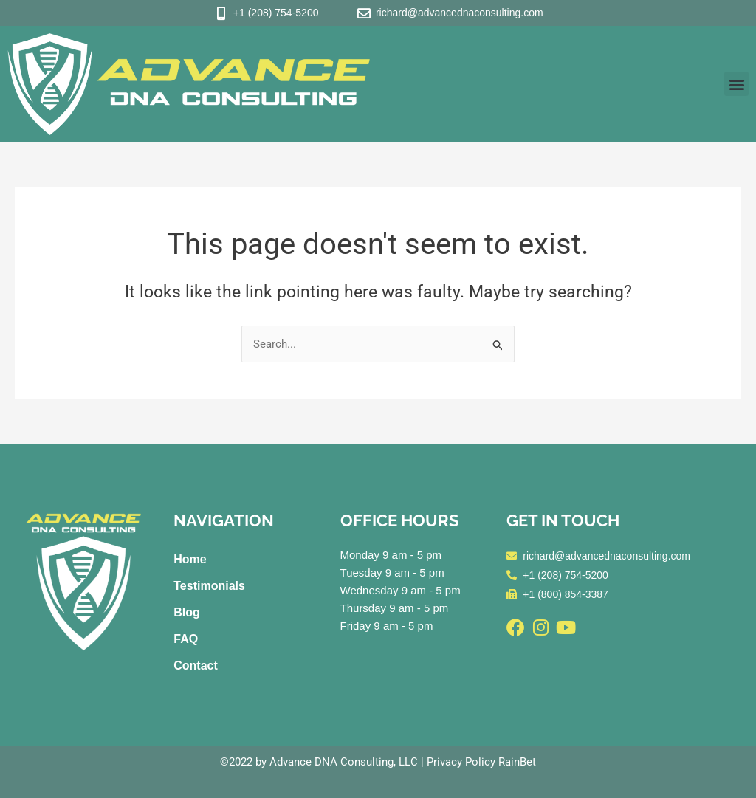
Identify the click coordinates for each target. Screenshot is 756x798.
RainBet (517, 761)
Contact (195, 665)
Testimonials (209, 585)
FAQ (185, 639)
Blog (186, 612)
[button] (736, 84)
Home (189, 559)
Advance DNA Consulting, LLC (343, 761)
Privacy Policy (461, 761)
